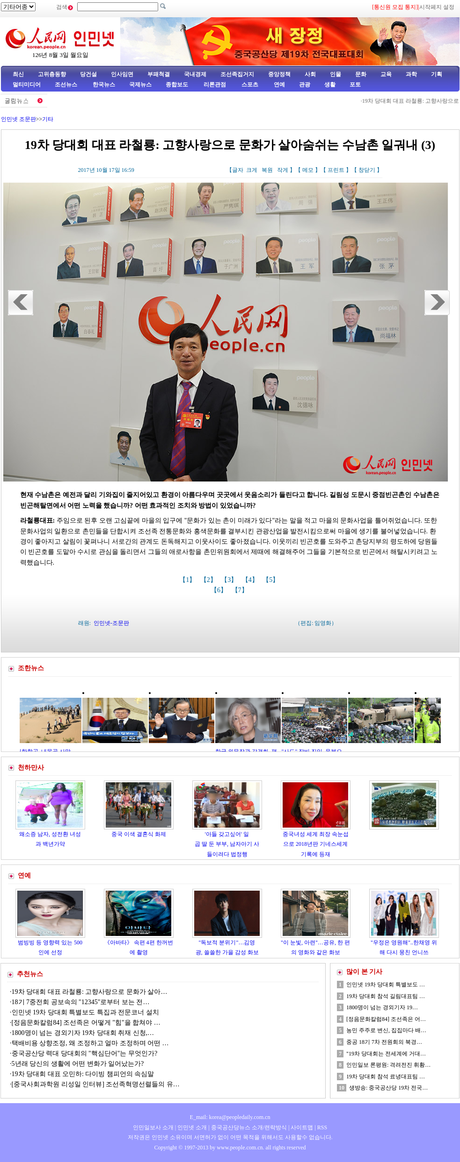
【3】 (230, 579)
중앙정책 (279, 74)
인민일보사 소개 (153, 1127)
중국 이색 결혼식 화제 (138, 834)
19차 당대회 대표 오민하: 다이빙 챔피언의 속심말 (84, 1073)
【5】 (272, 579)
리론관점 (215, 84)
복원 (267, 170)
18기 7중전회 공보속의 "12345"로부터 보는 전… (81, 1002)
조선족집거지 (237, 74)
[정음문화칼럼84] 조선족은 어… (386, 1019)
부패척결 (158, 74)
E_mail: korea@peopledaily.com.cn (230, 1117)
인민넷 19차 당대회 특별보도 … (385, 984)
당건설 (88, 74)
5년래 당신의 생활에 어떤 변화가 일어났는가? (78, 1063)
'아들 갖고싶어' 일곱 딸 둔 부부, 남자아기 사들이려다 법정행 (227, 844)
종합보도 (177, 84)
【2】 (209, 579)
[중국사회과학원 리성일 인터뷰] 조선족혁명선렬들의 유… (96, 1084)
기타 (47, 119)
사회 (310, 74)
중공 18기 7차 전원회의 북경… (384, 1042)
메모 (308, 170)
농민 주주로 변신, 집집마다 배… (386, 1030)
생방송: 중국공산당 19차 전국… (388, 1087)
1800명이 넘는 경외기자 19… (382, 1007)
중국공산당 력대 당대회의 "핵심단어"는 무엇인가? (85, 1053)
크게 (251, 170)
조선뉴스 (67, 84)
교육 (386, 74)
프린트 (336, 170)
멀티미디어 (27, 84)
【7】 (241, 590)
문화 (360, 74)
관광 (304, 84)
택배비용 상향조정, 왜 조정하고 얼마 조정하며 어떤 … (90, 1043)
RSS (322, 1127)
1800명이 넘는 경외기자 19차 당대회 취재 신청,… (83, 1032)
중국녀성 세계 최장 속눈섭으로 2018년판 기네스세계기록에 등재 (316, 844)
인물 (335, 74)
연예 (278, 84)
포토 (355, 84)
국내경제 (195, 74)
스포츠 (249, 84)
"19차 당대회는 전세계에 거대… (386, 1053)
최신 (18, 74)
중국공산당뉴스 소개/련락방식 (249, 1127)
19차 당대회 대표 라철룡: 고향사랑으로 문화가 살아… (90, 991)
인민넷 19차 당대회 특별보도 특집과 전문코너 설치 (86, 1012)
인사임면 (122, 74)
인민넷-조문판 (111, 623)
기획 (436, 74)
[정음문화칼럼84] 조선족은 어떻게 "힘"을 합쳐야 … (86, 1022)
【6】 (220, 590)
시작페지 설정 (436, 7)
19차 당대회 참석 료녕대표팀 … (385, 1076)
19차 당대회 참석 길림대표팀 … (385, 996)
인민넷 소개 (191, 1127)
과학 (411, 74)
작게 (282, 170)
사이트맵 (302, 1127)
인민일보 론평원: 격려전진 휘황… (388, 1065)
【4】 (251, 579)
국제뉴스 (140, 84)
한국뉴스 (104, 84)
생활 (330, 84)
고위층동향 (52, 74)
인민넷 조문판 (18, 119)
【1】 (188, 579)
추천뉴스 (30, 974)
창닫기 (366, 170)
